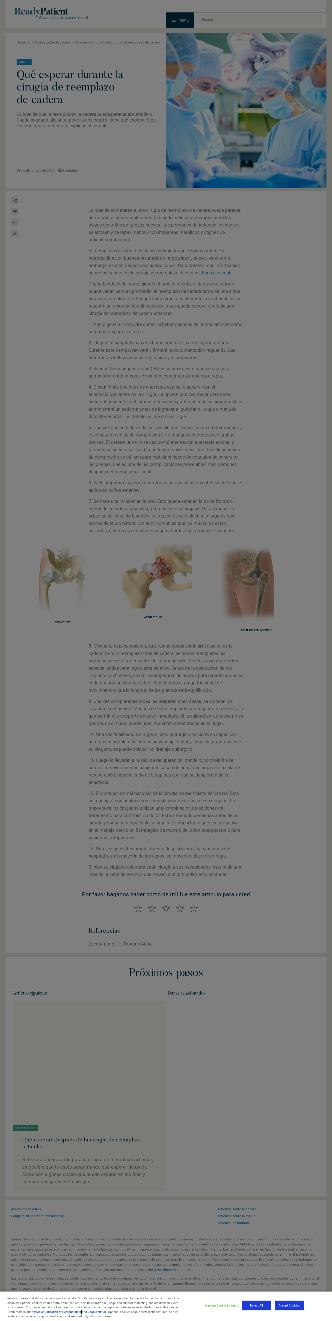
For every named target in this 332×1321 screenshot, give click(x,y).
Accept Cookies (289, 1305)
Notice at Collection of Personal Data (56, 1312)
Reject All (256, 1305)
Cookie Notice (97, 1312)
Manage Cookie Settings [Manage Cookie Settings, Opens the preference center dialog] (221, 1305)
